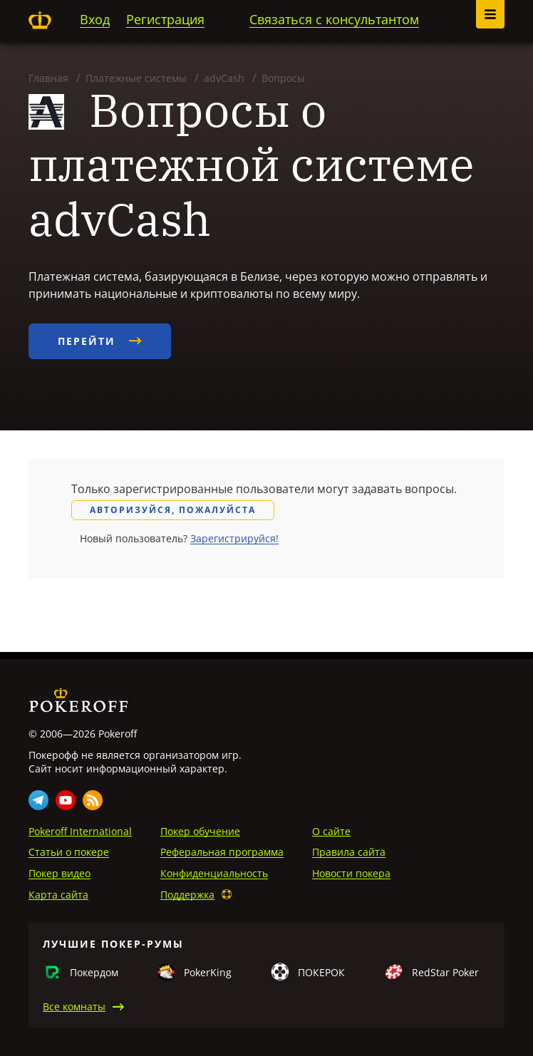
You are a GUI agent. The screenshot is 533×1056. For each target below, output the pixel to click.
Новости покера (351, 873)
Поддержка (187, 894)
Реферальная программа (222, 852)
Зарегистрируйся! (234, 538)
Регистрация (165, 19)
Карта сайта (58, 894)
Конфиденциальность (214, 873)
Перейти (100, 341)
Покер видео (59, 873)
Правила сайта (348, 852)
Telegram (38, 800)
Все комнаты (74, 1006)
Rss (93, 800)
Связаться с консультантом (334, 19)
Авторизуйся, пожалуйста (173, 510)
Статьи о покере (69, 852)
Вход (95, 19)
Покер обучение (200, 831)
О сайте (331, 831)
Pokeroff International (80, 831)
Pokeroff (40, 20)
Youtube (66, 800)
